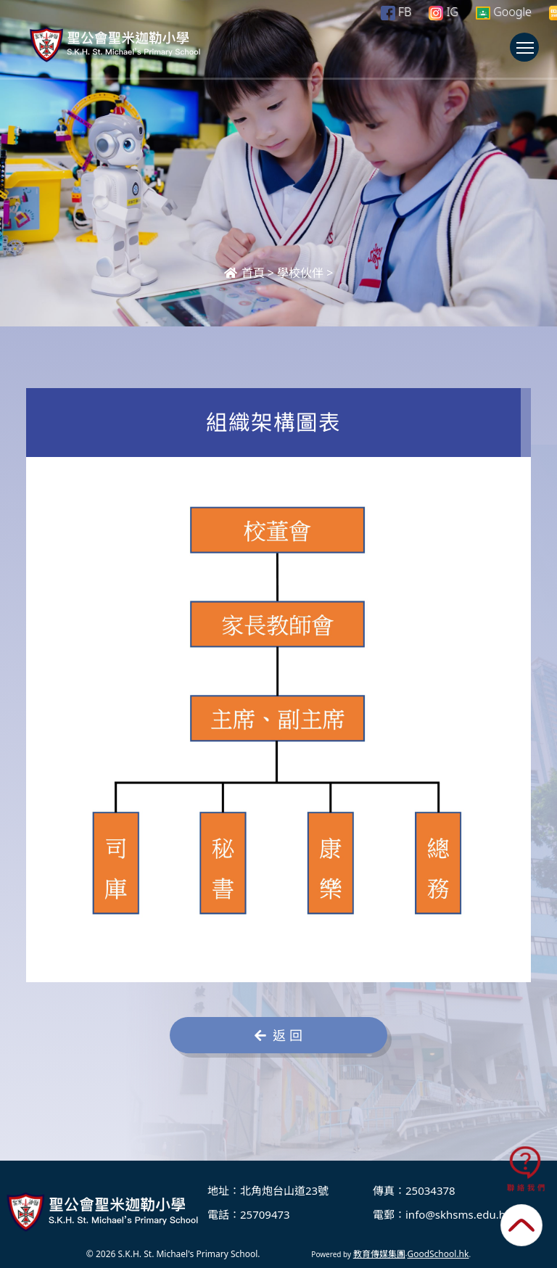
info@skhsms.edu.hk (458, 1214)
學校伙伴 (300, 273)
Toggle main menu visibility (527, 54)
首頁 (244, 273)
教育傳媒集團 (379, 1254)
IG (443, 12)
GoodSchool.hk (438, 1254)
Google (504, 12)
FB (396, 12)
